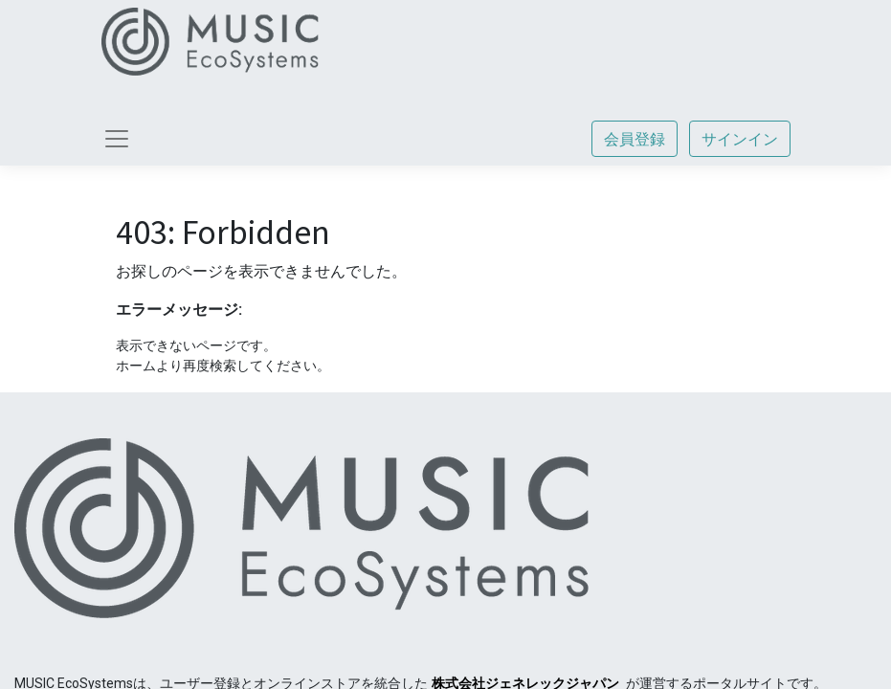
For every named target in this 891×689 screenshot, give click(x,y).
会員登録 (634, 138)
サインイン (740, 138)
